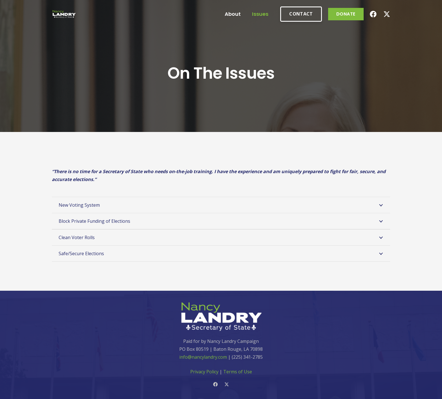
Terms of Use (237, 372)
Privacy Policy (204, 372)
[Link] (64, 14)
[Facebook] (373, 14)
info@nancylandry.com (203, 357)
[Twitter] (386, 14)
